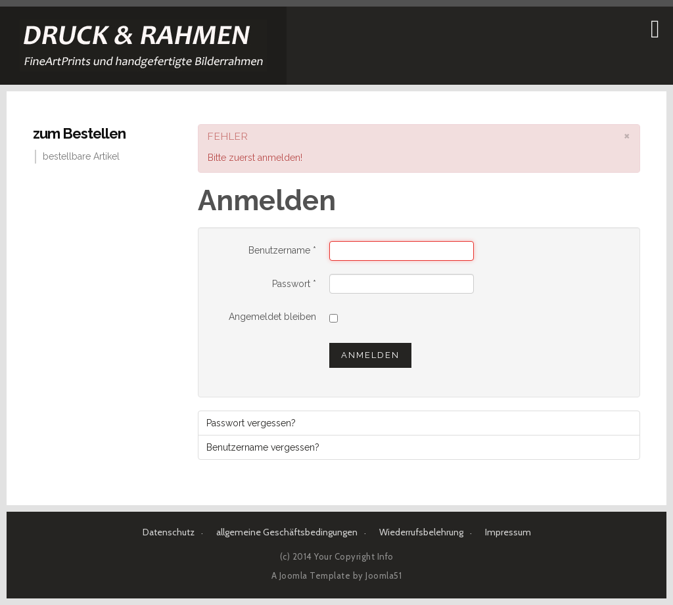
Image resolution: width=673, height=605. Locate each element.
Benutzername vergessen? (262, 447)
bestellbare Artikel (81, 156)
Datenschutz (169, 532)
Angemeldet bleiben (272, 316)
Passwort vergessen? (251, 423)
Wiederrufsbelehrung (421, 532)
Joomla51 (383, 575)
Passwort (294, 284)
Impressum (508, 532)
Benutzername (282, 250)
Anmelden (370, 355)
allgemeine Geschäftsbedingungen (287, 532)
